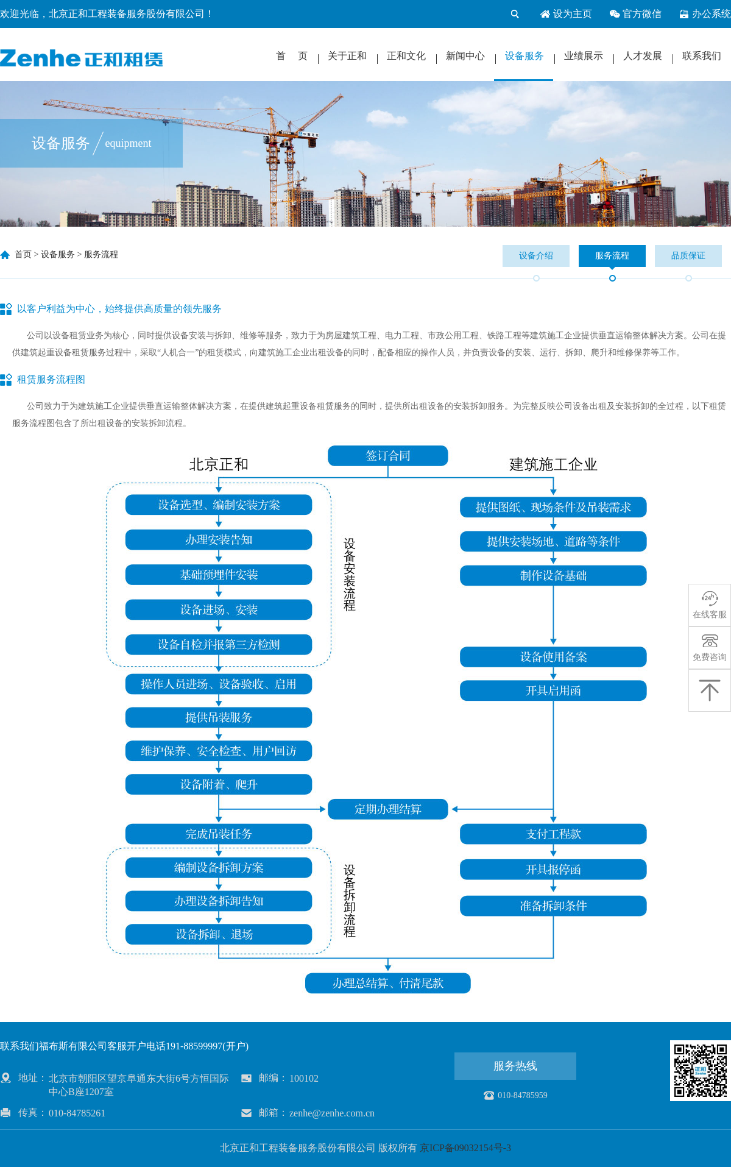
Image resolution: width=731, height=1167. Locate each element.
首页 (23, 254)
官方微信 (635, 14)
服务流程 (101, 254)
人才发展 (642, 56)
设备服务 (524, 56)
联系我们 (701, 56)
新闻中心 (465, 56)
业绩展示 (583, 56)
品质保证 (688, 255)
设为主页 (566, 14)
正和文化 (406, 56)
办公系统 (705, 14)
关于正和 (347, 56)
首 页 (292, 56)
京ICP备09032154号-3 (465, 1148)
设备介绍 (536, 255)
